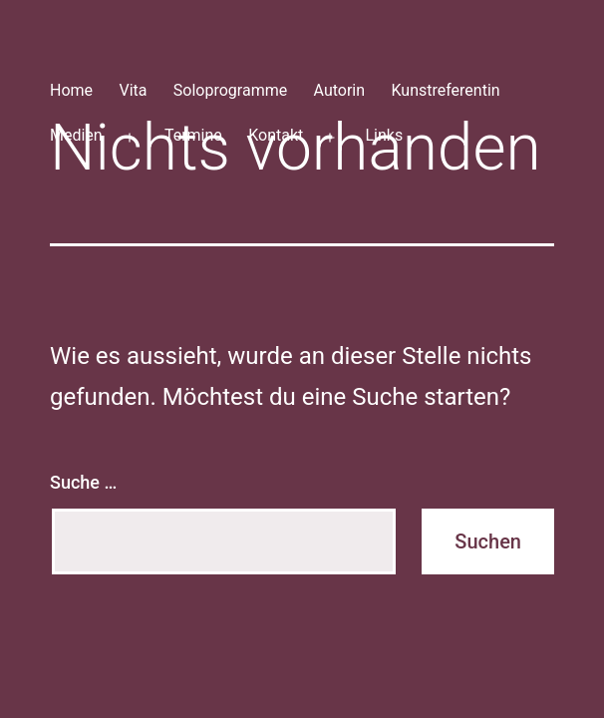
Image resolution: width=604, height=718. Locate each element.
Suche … (83, 482)
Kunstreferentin (445, 90)
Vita (133, 90)
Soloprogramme (230, 90)
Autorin (340, 90)
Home (71, 90)
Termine (193, 135)
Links (384, 135)
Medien (76, 135)
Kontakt (275, 135)
